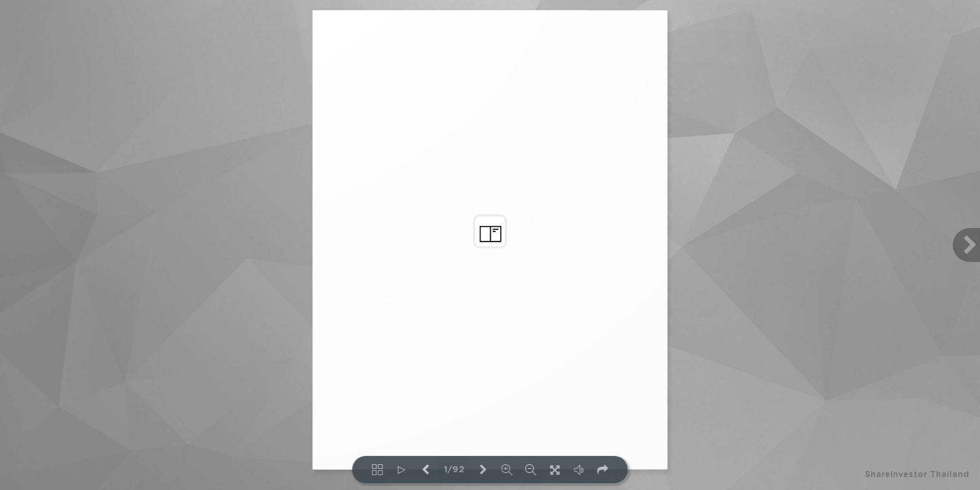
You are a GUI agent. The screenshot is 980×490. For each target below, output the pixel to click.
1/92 (454, 470)
